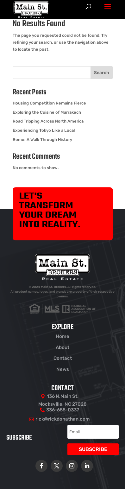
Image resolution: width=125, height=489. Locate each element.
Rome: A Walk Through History (42, 139)
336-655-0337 (62, 410)
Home (62, 336)
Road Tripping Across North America (48, 121)
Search (101, 72)
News (62, 369)
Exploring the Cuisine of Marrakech (47, 112)
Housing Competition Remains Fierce (49, 103)
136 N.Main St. (62, 396)
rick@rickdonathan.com (62, 419)
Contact (62, 358)
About (62, 347)
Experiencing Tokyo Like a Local (44, 130)
